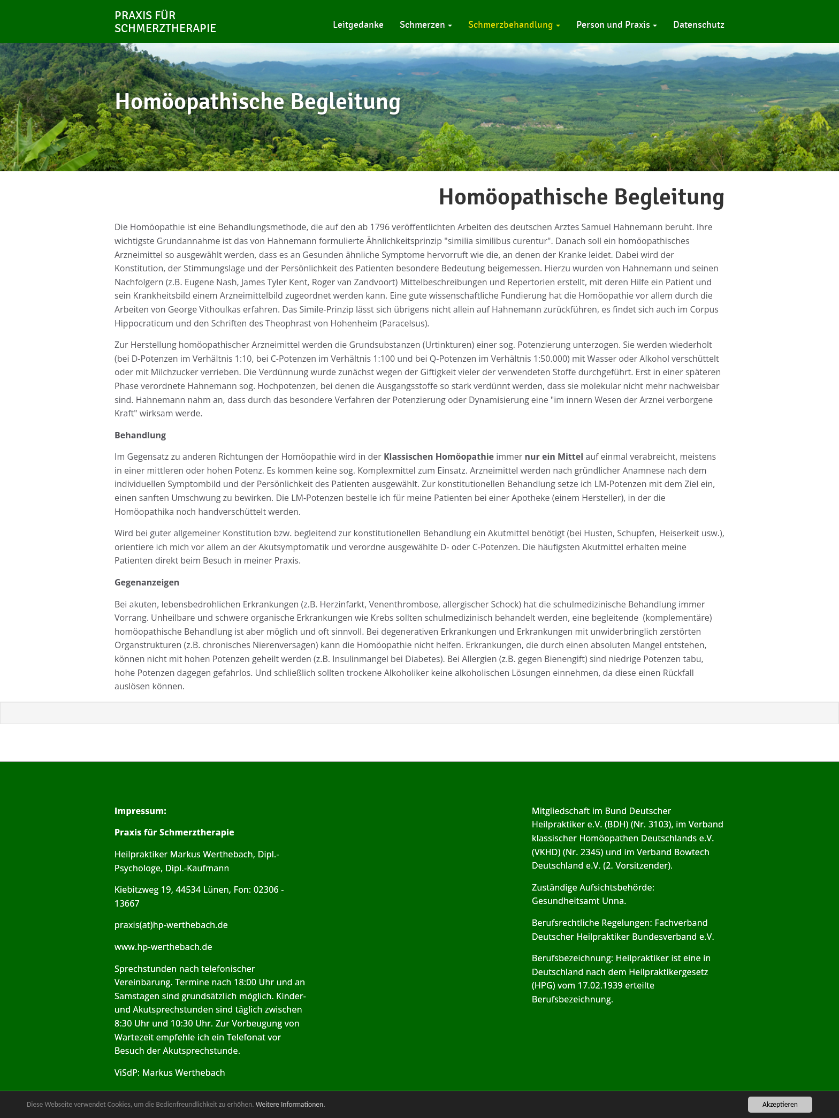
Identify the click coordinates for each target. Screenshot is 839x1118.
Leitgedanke (358, 25)
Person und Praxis (616, 25)
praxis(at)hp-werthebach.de (171, 925)
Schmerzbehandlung (514, 25)
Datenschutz (698, 25)
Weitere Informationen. (290, 1104)
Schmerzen (426, 25)
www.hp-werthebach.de (163, 947)
